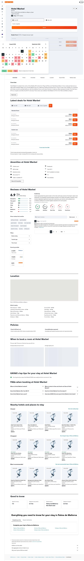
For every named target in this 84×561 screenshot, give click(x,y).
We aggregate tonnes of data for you (45, 549)
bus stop (21, 229)
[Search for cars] (2, 11)
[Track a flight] (2, 21)
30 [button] (39, 45)
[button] (2, 2)
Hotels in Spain (30, 558)
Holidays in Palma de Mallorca (61, 529)
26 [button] (27, 45)
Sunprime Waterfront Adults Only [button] (18, 481)
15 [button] (36, 39)
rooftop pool (26, 229)
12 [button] (27, 39)
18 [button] (23, 42)
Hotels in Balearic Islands (39, 558)
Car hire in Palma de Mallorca (40, 529)
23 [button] (39, 42)
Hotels (18, 558)
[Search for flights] (2, 6)
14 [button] (33, 39)
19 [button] (27, 42)
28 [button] (33, 45)
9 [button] (50, 35)
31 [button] (20, 48)
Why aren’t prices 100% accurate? (45, 551)
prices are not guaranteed (36, 542)
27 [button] (30, 45)
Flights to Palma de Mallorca (19, 529)
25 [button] (23, 45)
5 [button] (60, 32)
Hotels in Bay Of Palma (50, 558)
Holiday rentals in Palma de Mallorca (41, 531)
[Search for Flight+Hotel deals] (2, 14)
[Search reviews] (52, 218)
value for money (14, 229)
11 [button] (23, 39)
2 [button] (50, 32)
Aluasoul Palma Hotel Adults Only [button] (69, 481)
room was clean (27, 224)
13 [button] (30, 39)
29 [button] (36, 45)
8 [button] (36, 35)
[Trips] (2, 30)
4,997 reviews (20, 15)
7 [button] (33, 35)
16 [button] (39, 39)
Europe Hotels (23, 558)
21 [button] (33, 42)
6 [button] (30, 35)
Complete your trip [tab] (17, 521)
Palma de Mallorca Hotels (60, 558)
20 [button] (30, 42)
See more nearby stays (73, 409)
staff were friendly (14, 221)
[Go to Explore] (2, 18)
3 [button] (20, 35)
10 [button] (20, 39)
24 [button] (20, 45)
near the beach (23, 226)
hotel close (20, 224)
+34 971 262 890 (15, 14)
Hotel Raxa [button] (30, 454)
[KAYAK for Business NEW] (2, 26)
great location (14, 224)
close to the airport (15, 226)
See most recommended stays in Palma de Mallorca (67, 465)
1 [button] (36, 32)
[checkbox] (17, 252)
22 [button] (36, 42)
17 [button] (20, 42)
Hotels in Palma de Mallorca (19, 531)
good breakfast (23, 221)
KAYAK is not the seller (45, 546)
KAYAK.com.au (13, 558)
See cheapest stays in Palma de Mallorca (69, 436)
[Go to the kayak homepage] (9, 2)
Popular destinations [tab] (27, 521)
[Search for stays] (2, 9)
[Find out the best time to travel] (2, 24)
